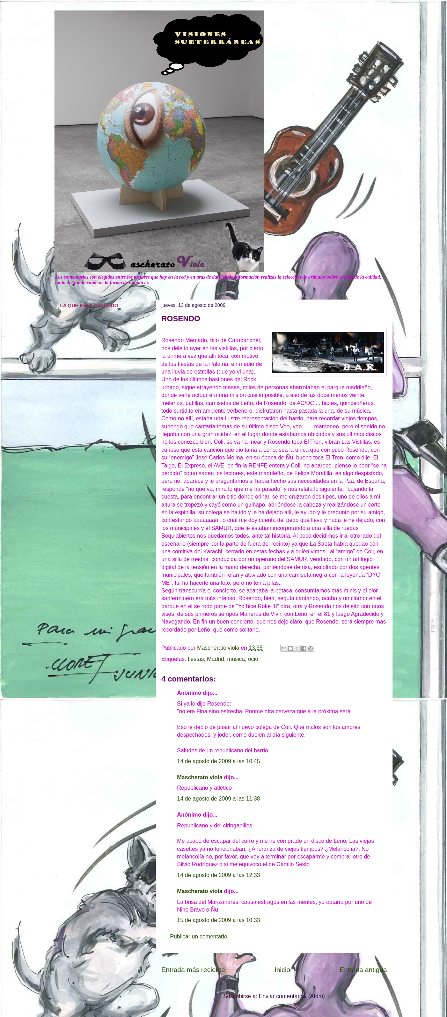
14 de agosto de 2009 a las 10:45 (218, 761)
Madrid (215, 659)
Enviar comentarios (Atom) (292, 996)
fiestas (196, 659)
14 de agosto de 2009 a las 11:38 (218, 799)
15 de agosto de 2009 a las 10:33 (218, 920)
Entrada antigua (363, 969)
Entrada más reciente (193, 969)
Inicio (282, 969)
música (236, 659)
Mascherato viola (199, 777)
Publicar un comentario (198, 936)
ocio (253, 659)
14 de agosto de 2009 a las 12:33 (218, 875)
